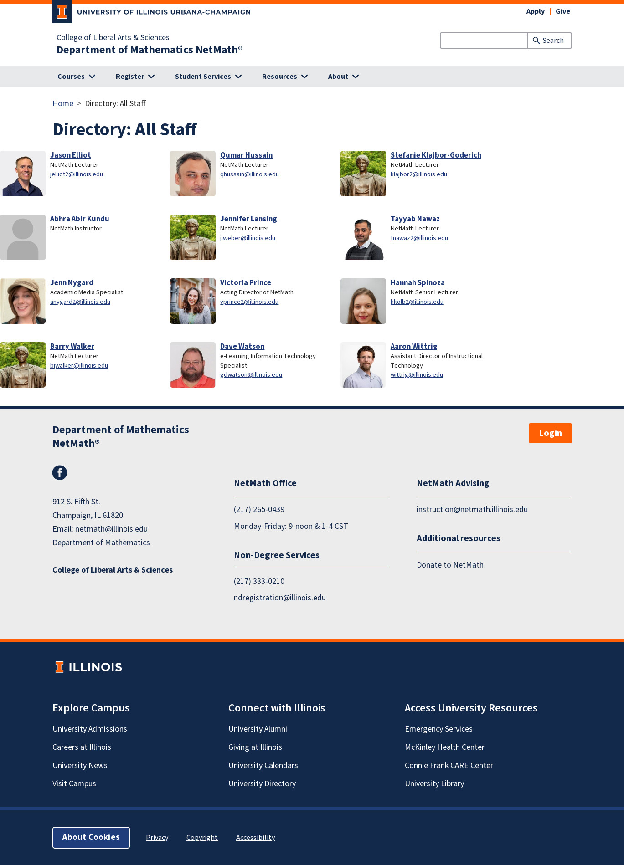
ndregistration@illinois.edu (280, 598)
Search (553, 41)
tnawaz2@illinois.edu (419, 238)
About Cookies (91, 837)
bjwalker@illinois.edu (79, 365)
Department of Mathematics (101, 542)
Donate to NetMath (450, 565)
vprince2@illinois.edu (249, 302)
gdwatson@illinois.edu (251, 374)
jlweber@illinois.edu (247, 238)
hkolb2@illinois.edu (417, 302)
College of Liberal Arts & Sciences (113, 37)
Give (563, 11)
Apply (535, 11)
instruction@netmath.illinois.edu (472, 509)
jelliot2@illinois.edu (76, 174)
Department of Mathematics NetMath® (150, 50)
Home (62, 103)
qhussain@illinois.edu (249, 174)
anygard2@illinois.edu (80, 302)
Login (550, 433)
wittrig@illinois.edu (417, 374)
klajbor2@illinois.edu (419, 174)
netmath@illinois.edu (111, 529)
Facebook (60, 473)
